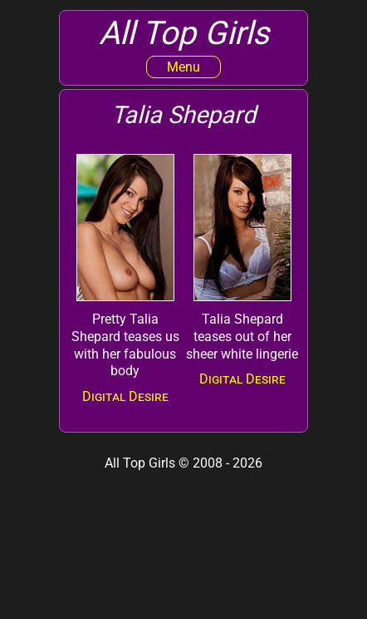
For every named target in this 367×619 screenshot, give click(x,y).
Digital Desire (125, 396)
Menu (183, 67)
